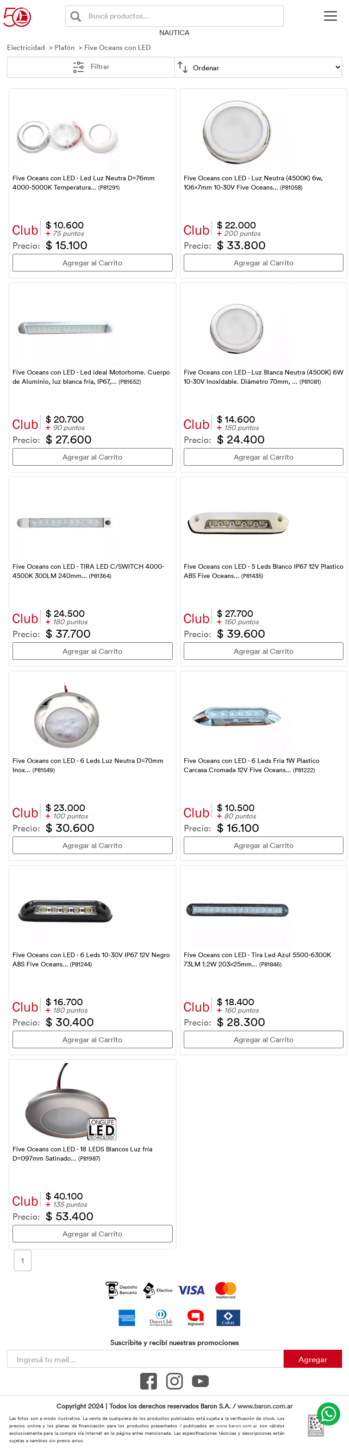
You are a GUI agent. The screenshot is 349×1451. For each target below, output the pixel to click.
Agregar (313, 1359)
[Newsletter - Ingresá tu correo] (145, 1359)
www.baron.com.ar (265, 1406)
